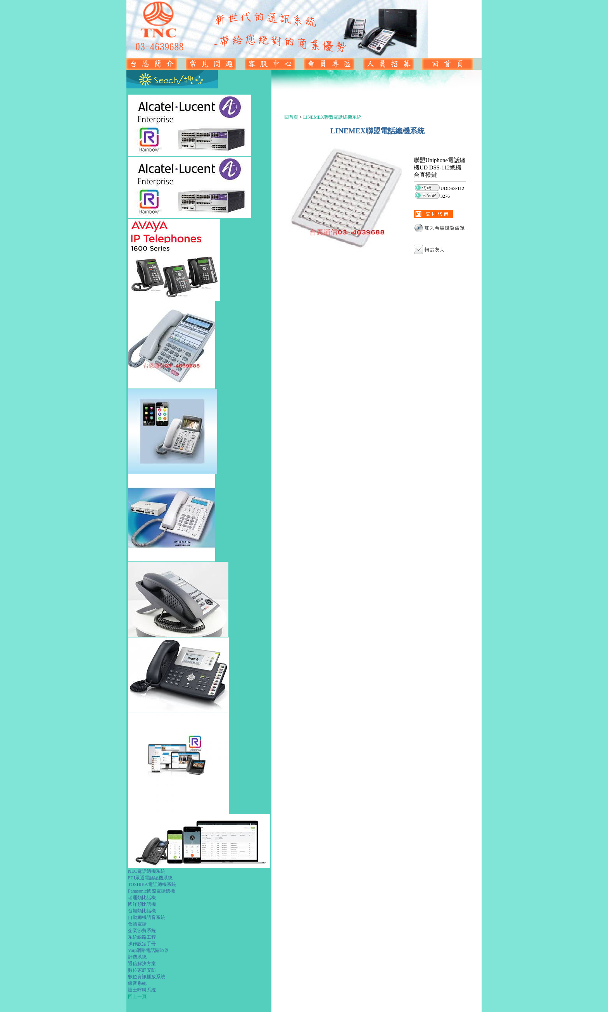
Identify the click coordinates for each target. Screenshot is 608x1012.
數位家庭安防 (142, 970)
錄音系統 (137, 983)
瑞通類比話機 (142, 897)
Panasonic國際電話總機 (151, 891)
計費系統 (137, 957)
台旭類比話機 (142, 911)
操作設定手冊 (142, 943)
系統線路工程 (142, 937)
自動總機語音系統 (146, 917)
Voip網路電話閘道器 (148, 950)
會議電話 (137, 924)
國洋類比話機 (142, 904)
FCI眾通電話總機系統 (150, 878)
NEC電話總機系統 (146, 871)
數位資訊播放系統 (146, 976)
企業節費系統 (142, 930)
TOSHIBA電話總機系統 (152, 884)
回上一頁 (137, 996)
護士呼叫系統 (142, 990)
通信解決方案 (142, 963)
